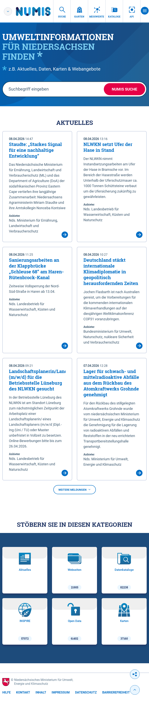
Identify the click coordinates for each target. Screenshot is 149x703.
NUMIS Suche (124, 89)
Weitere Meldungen (74, 489)
